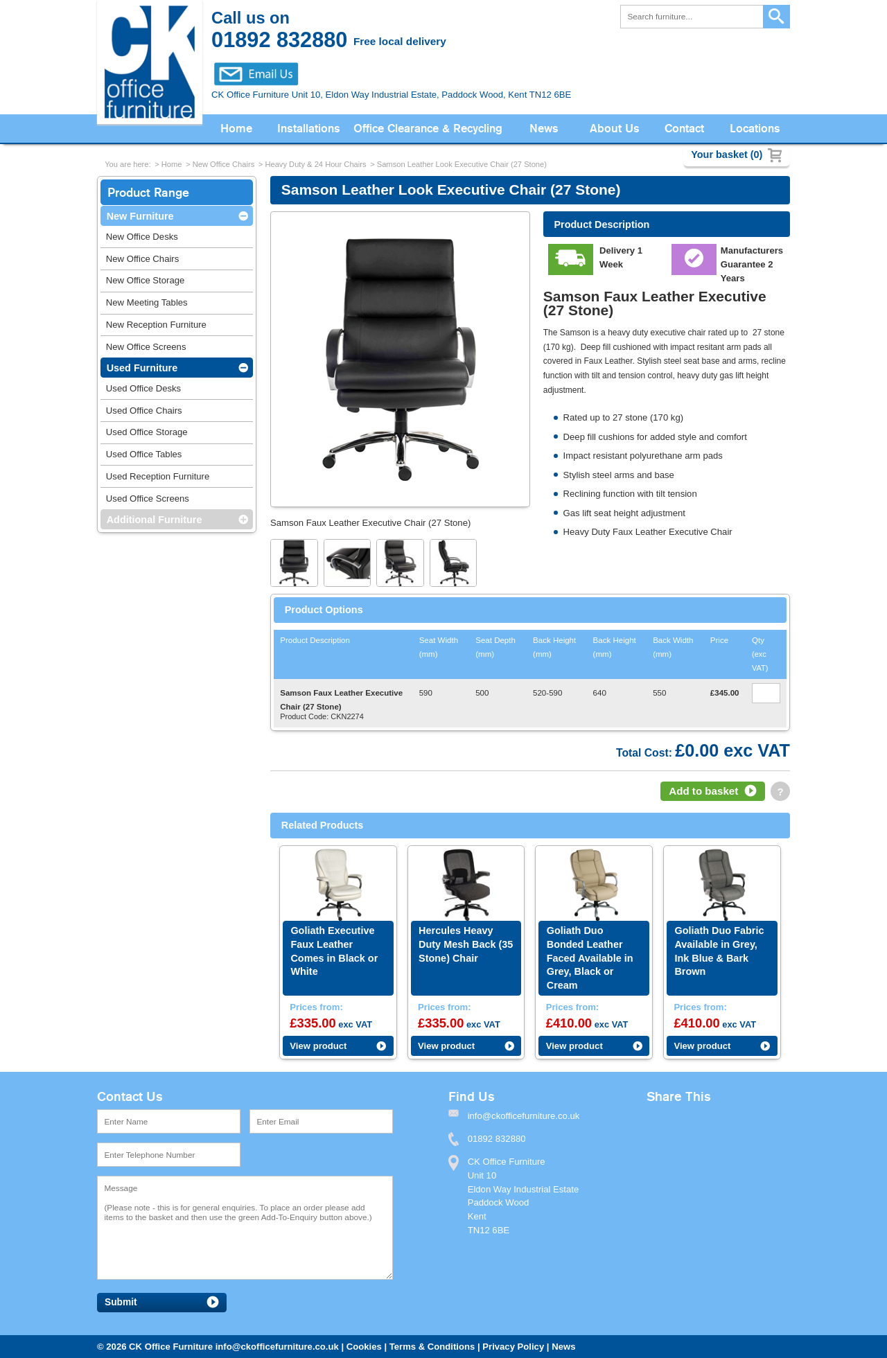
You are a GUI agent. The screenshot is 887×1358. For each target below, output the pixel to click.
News (544, 128)
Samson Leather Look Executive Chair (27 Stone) (462, 164)
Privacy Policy (513, 1346)
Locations (755, 128)
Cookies (364, 1346)
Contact (684, 128)
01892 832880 (497, 1139)
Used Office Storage (147, 432)
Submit (121, 1302)
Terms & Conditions (432, 1346)
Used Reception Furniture (157, 476)
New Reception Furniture (156, 324)
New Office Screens (146, 347)
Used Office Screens (147, 498)
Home (236, 128)
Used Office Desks (143, 388)
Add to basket (703, 791)
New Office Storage (145, 280)
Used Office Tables (144, 454)
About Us (615, 128)
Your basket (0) (726, 154)
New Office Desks (142, 236)
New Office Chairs (224, 164)
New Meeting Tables (147, 302)
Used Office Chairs (144, 410)
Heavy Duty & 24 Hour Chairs (315, 164)
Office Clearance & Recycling (427, 128)
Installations (308, 128)
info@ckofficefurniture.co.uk (277, 1346)
